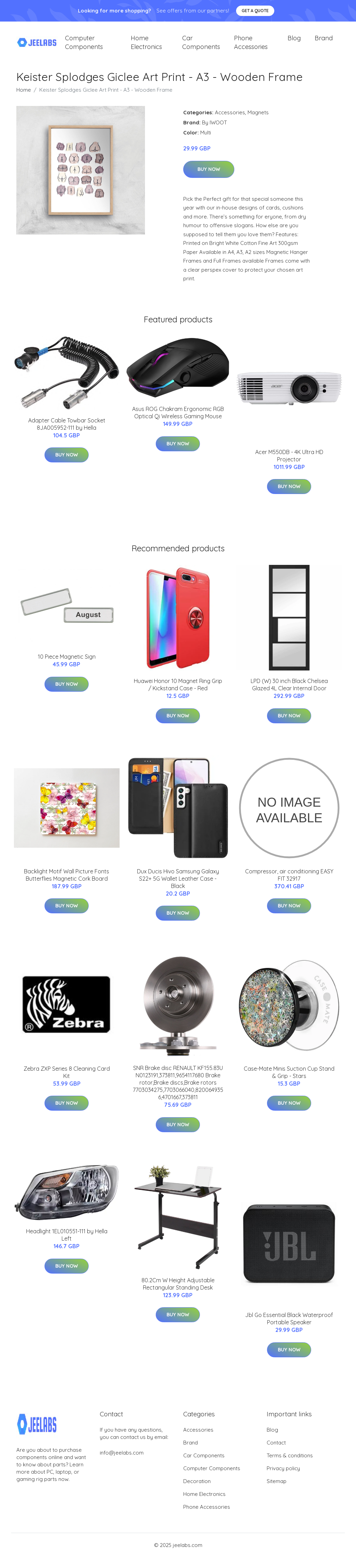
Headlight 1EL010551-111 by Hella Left (66, 1242)
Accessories (230, 119)
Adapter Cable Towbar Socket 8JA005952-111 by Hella (66, 431)
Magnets (258, 119)
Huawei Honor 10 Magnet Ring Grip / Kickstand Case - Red (178, 691)
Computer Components (84, 46)
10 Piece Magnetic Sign (67, 663)
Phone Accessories (251, 46)
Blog (294, 42)
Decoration (197, 1488)
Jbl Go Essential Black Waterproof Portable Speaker (289, 1325)
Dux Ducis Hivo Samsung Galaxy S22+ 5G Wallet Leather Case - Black (178, 885)
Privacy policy (283, 1475)
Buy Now (208, 176)
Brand (324, 42)
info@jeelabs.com (122, 1459)
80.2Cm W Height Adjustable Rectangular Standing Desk (178, 1291)
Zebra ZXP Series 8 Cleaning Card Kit (67, 1079)
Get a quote (255, 10)
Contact (276, 1449)
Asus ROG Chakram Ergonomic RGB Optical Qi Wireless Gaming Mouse (178, 419)
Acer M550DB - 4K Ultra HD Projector (289, 462)
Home (23, 96)
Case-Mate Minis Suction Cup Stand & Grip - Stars (289, 1079)
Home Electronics (146, 46)
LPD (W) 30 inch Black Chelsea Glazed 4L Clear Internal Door (289, 691)
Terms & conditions (290, 1462)
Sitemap (276, 1488)
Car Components (201, 46)
